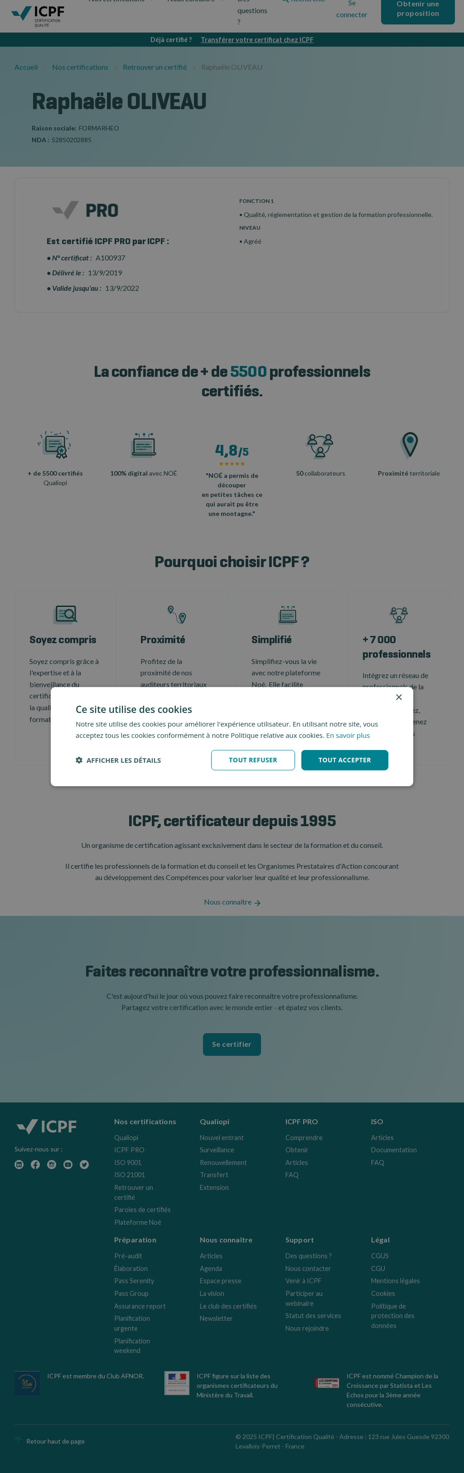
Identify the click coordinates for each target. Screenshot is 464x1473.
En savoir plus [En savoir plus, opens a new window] (348, 735)
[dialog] (232, 736)
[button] (118, 760)
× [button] (398, 697)
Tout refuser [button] (253, 760)
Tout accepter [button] (345, 760)
